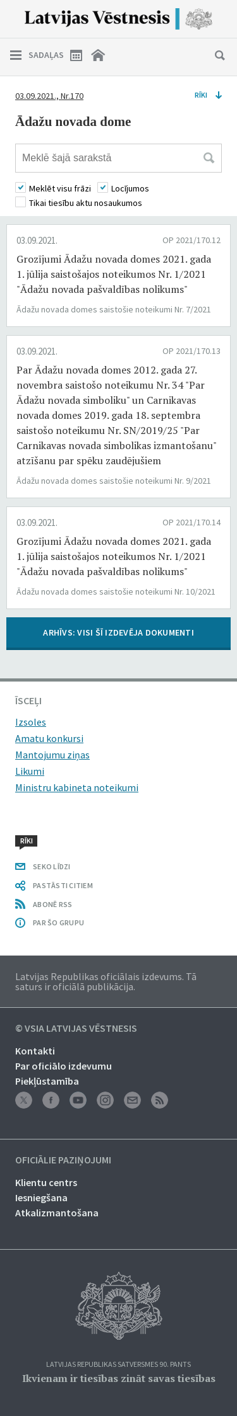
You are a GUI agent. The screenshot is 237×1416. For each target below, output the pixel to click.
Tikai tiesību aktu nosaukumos (85, 202)
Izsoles (30, 722)
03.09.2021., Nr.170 (49, 95)
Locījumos (130, 188)
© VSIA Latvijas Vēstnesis (76, 1028)
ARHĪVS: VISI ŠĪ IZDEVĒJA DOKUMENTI (118, 632)
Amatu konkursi (49, 738)
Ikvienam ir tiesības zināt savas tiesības (119, 1378)
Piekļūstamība (47, 1081)
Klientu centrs (46, 1182)
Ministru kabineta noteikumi (76, 787)
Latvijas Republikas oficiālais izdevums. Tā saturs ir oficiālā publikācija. (106, 981)
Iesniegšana (41, 1197)
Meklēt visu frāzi (60, 188)
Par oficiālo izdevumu (63, 1065)
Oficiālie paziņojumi (63, 1160)
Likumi (29, 771)
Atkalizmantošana (57, 1212)
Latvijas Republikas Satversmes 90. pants (118, 1365)
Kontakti (35, 1050)
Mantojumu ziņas (52, 754)
